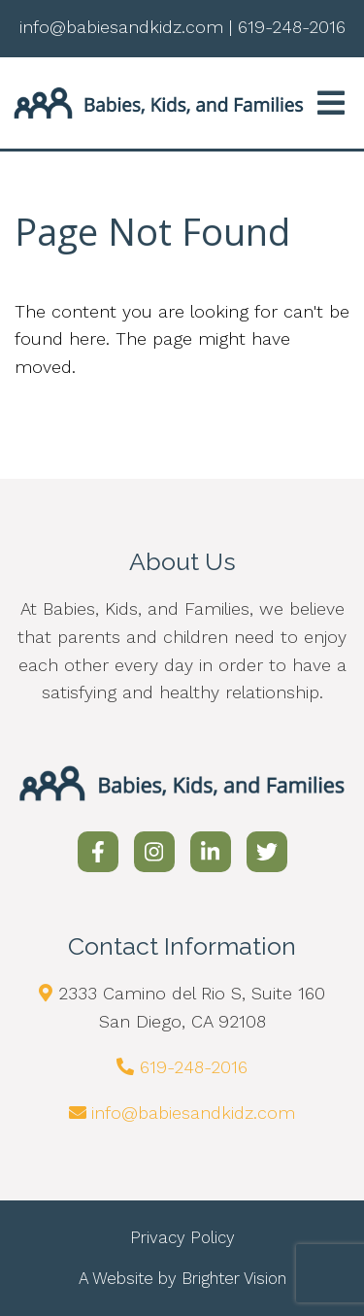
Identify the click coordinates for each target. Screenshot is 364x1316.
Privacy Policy (182, 1237)
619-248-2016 (194, 1067)
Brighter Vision (234, 1278)
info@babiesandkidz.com (193, 1112)
